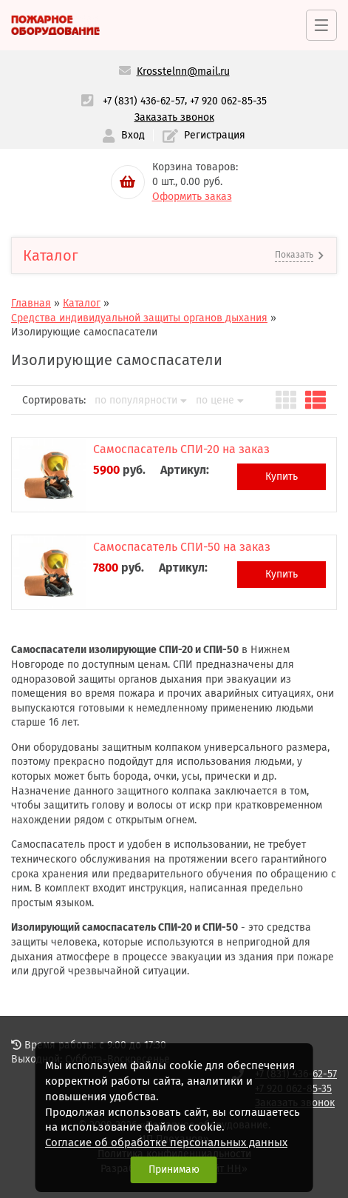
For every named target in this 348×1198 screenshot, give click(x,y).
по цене (220, 400)
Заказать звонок (174, 117)
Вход (123, 136)
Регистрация (204, 136)
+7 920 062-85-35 (228, 101)
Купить (281, 476)
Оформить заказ (192, 196)
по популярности (141, 400)
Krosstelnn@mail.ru (183, 71)
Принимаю (174, 1169)
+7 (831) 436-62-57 (144, 101)
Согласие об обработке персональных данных (166, 1142)
